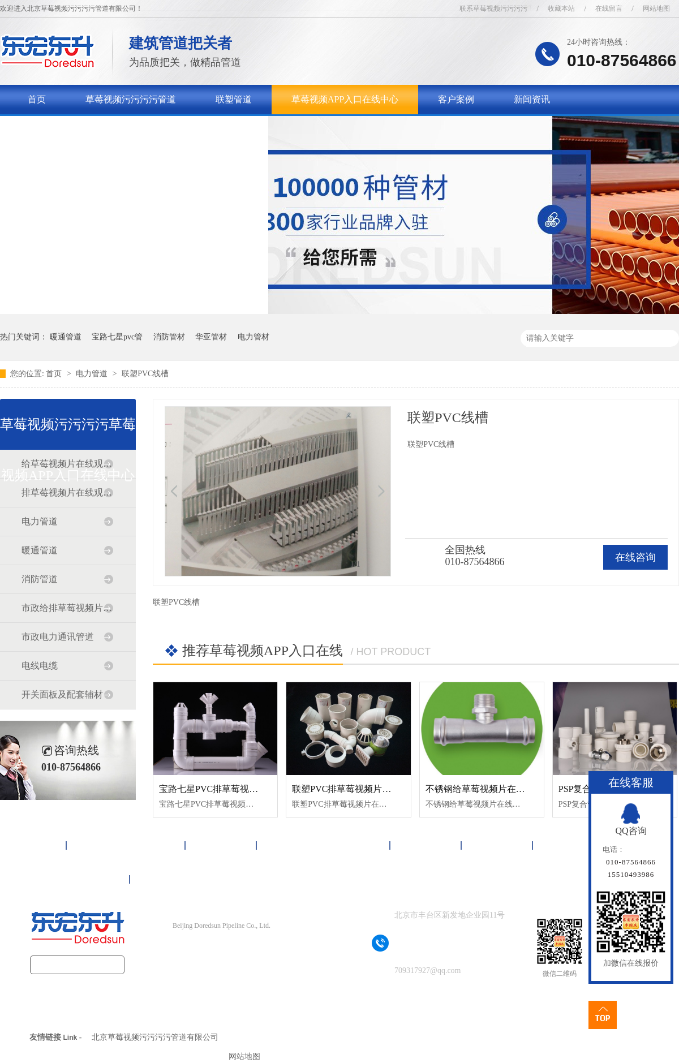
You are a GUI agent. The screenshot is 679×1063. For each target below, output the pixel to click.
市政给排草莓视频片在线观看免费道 (67, 608)
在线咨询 (635, 557)
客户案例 (456, 99)
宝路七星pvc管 (117, 337)
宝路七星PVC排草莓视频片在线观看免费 (240, 789)
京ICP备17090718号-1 (241, 948)
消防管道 (40, 579)
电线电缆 (40, 665)
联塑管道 (234, 99)
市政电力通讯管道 (58, 637)
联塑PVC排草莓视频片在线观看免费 (364, 789)
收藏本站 (561, 8)
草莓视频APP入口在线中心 (344, 99)
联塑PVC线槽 (145, 373)
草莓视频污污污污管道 (130, 99)
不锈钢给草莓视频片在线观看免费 (493, 789)
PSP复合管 (579, 789)
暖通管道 (65, 337)
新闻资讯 (532, 99)
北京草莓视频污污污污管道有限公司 (155, 1037)
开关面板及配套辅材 (62, 694)
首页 (37, 99)
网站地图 (656, 8)
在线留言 (608, 8)
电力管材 (253, 337)
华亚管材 (211, 337)
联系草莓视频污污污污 (493, 8)
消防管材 (169, 337)
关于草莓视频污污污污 (73, 129)
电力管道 (93, 373)
